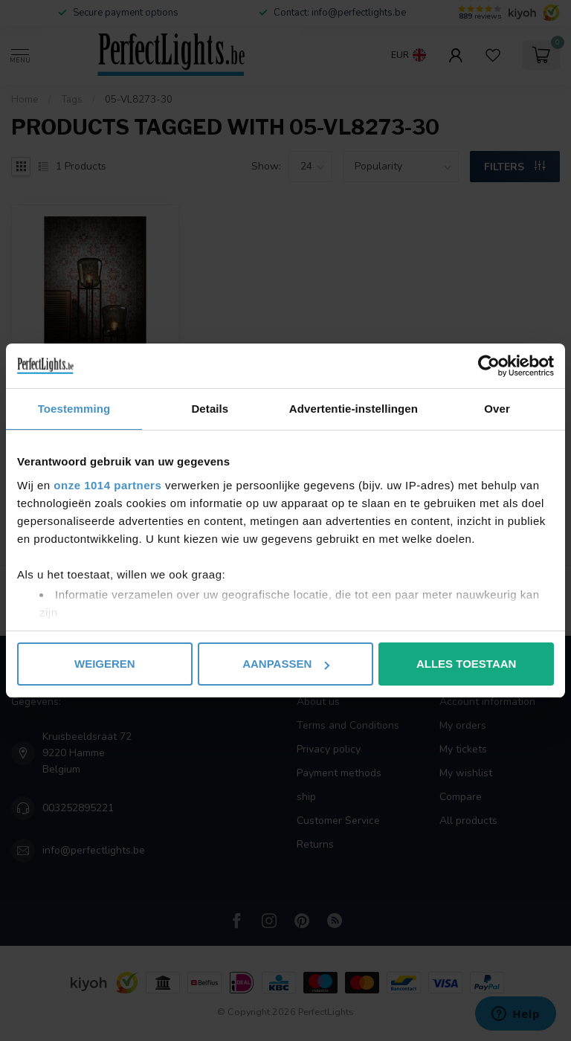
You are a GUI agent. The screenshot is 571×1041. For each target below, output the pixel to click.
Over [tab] (497, 408)
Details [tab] (209, 408)
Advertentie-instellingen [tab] (353, 408)
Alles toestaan (466, 663)
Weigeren (104, 663)
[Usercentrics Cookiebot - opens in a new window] (489, 366)
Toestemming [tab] (74, 408)
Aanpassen (285, 663)
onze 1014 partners (107, 485)
